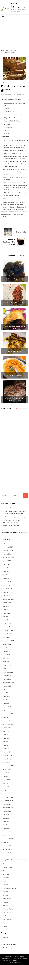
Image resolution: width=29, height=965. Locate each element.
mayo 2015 (6, 613)
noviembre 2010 (8, 801)
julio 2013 (6, 689)
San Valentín (7, 916)
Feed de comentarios (9, 944)
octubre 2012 (7, 721)
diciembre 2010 (8, 797)
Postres (5, 905)
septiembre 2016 (8, 557)
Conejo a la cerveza (14, 351)
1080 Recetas (18, 7)
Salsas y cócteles (8, 912)
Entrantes (6, 881)
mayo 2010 (6, 821)
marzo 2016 (6, 578)
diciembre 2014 (8, 630)
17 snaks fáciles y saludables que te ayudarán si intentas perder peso (14, 512)
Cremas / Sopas (7, 867)
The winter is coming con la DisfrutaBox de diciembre (11, 521)
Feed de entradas (8, 941)
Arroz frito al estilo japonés (11, 508)
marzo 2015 (6, 620)
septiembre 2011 (8, 766)
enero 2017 (6, 544)
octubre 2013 (7, 679)
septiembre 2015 (8, 599)
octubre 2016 (7, 554)
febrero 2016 (7, 582)
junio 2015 (6, 610)
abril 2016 (6, 575)
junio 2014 (6, 651)
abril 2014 (6, 658)
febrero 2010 (7, 832)
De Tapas (6, 874)
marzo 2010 (6, 828)
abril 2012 (6, 742)
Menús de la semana (9, 888)
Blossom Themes (7, 960)
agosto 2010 (7, 811)
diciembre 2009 (8, 839)
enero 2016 (6, 585)
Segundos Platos (8, 919)
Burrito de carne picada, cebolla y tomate (14, 303)
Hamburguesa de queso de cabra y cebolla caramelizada (14, 399)
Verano (5, 926)
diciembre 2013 (8, 672)
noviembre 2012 (8, 717)
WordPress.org (7, 948)
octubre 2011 (7, 762)
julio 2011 (6, 773)
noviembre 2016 (8, 550)
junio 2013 (6, 693)
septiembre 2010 (8, 808)
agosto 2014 (7, 644)
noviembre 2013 (8, 676)
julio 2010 (6, 815)
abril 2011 (6, 783)
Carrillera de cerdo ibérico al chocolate (14, 279)
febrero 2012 (7, 748)
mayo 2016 (6, 571)
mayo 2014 (6, 655)
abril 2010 (6, 825)
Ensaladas (6, 878)
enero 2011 (6, 794)
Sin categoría (7, 923)
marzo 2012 (6, 745)
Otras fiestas (7, 898)
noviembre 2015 (8, 592)
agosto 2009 (7, 853)
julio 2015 (6, 606)
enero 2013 (6, 710)
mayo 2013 (6, 696)
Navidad (5, 892)
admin (2, 94)
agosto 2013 (7, 686)
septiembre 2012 (8, 724)
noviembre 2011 (8, 759)
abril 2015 (6, 616)
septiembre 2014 (8, 641)
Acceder (5, 937)
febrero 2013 (7, 707)
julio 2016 (6, 564)
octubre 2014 (7, 637)
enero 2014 (6, 669)
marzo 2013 (6, 703)
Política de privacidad (14, 962)
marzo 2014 (6, 662)
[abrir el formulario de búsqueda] (17, 3)
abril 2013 (6, 700)
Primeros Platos (8, 909)
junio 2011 (6, 776)
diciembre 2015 (8, 589)
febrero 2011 (7, 790)
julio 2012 (6, 731)
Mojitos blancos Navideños (11, 526)
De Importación (7, 871)
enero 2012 (6, 752)
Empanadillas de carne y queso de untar (14, 327)
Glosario (5, 885)
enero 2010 (6, 835)
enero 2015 (6, 627)
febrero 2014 (7, 665)
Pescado (5, 902)
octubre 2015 (7, 596)
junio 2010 (6, 818)
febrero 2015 (7, 623)
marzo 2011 (6, 787)
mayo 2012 (6, 738)
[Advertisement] (14, 33)
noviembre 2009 (8, 842)
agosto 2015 (7, 603)
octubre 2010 (7, 804)
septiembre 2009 (8, 849)
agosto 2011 (7, 769)
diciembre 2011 (8, 755)
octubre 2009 (7, 846)
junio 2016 (6, 568)
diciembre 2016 (8, 547)
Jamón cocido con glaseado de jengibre (15, 517)
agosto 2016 (7, 561)
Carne (2, 82)
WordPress (23, 960)
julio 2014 (6, 648)
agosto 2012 (7, 728)
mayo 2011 (6, 780)
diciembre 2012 (8, 714)
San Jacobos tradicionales (14, 375)
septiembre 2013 (8, 683)
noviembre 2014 (8, 634)
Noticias (5, 895)
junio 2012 (6, 735)
